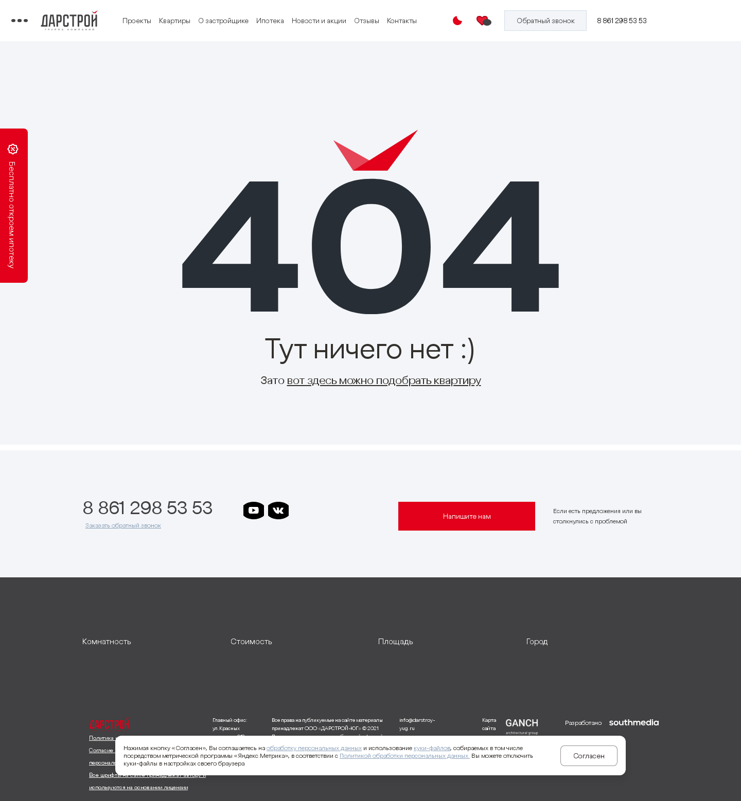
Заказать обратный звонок (123, 525)
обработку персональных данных (314, 748)
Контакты (249, 27)
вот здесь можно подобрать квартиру (384, 380)
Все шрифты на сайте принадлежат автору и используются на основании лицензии (147, 781)
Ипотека (349, 14)
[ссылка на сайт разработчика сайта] (634, 755)
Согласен (589, 755)
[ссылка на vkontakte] (278, 510)
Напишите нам (467, 516)
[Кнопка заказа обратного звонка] (558, 20)
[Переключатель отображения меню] (89, 20)
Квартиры (253, 14)
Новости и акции (397, 14)
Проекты (215, 14)
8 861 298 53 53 (630, 20)
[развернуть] (148, 641)
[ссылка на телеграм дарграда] (327, 510)
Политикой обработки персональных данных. (405, 755)
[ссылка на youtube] (253, 510)
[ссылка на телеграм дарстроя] (303, 510)
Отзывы (213, 27)
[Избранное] (501, 20)
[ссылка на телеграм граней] (377, 510)
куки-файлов (432, 748)
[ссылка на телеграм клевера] (352, 510)
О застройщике (302, 14)
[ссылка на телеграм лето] (253, 532)
